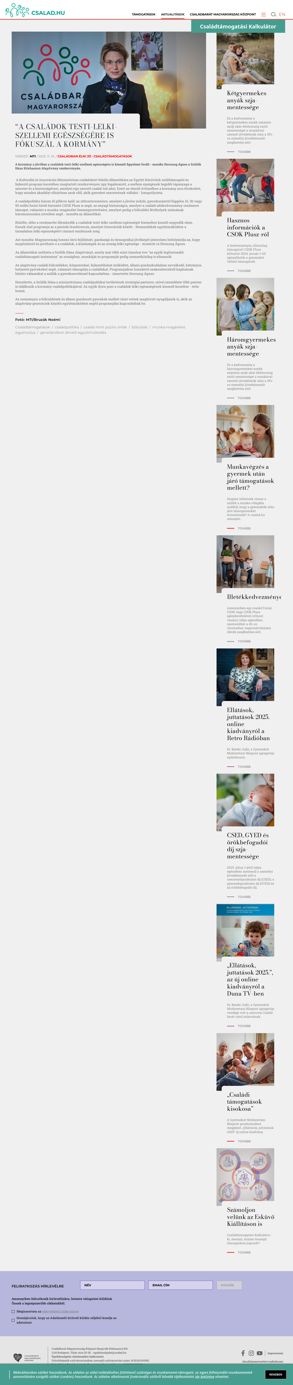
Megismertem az (48, 1311)
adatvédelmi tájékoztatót (60, 1311)
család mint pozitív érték (105, 327)
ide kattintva (204, 1376)
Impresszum (275, 1353)
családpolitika (67, 327)
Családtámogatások (32, 327)
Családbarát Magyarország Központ (223, 14)
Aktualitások (173, 14)
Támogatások (143, 14)
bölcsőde (140, 327)
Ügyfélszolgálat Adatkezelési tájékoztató (78, 1356)
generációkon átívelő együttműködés (73, 332)
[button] (263, 14)
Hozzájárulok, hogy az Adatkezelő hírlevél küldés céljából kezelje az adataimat (67, 1320)
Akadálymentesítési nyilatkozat (262, 1361)
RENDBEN (275, 1374)
